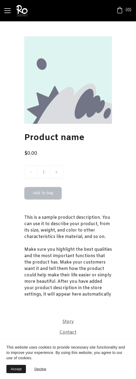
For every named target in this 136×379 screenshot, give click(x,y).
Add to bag (43, 194)
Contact (67, 332)
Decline (40, 369)
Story (68, 322)
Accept (16, 369)
